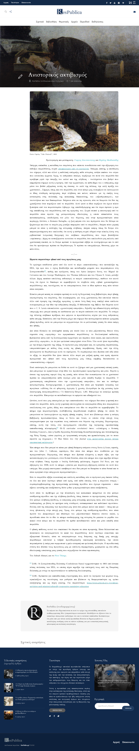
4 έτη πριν (102, 686)
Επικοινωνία (26, 3)
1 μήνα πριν (19, 689)
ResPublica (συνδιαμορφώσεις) (43, 81)
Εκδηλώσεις (97, 22)
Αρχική (5, 3)
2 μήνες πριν (20, 703)
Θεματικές (64, 22)
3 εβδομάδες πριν (22, 676)
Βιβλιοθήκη (51, 22)
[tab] (15, 660)
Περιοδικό (84, 22)
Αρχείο (74, 22)
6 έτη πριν (60, 81)
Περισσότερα (57, 710)
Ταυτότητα (15, 3)
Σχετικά (40, 22)
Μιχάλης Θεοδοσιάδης (108, 160)
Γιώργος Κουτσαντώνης (84, 160)
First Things (60, 555)
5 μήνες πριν (20, 717)
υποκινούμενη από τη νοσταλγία (73, 169)
